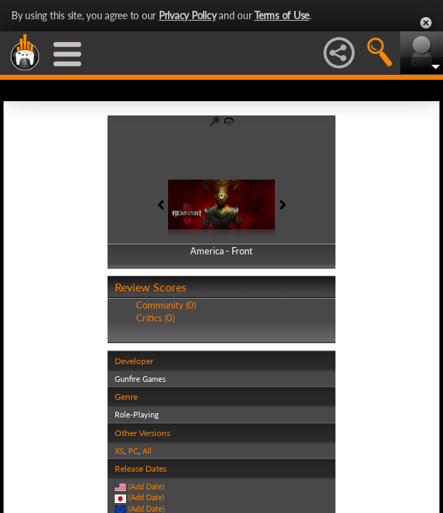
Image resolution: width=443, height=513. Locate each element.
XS (119, 450)
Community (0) (166, 305)
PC (133, 450)
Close (426, 22)
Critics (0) (155, 317)
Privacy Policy (188, 15)
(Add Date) (146, 486)
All (147, 450)
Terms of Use (281, 15)
